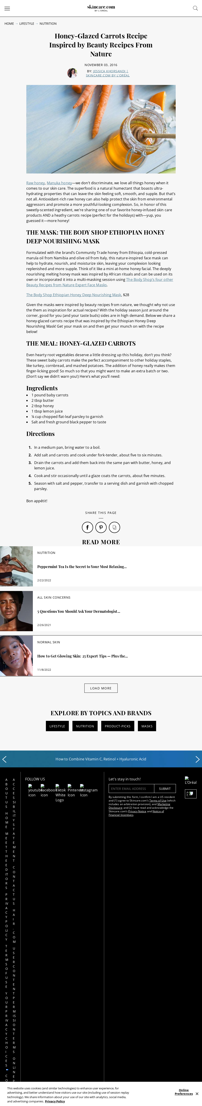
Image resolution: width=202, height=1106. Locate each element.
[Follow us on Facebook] (57, 787)
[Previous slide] (4, 759)
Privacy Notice (116, 811)
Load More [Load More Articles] (101, 688)
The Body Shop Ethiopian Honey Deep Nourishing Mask (73, 294)
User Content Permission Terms (32, 833)
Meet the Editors (15, 804)
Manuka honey (59, 182)
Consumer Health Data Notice (15, 878)
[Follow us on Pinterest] (68, 787)
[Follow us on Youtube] (52, 787)
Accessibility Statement (32, 786)
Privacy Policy (122, 914)
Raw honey (35, 182)
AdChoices (96, 914)
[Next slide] (197, 759)
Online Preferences (32, 856)
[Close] (197, 1094)
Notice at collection (32, 874)
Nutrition (48, 23)
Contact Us (31, 802)
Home (9, 23)
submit (143, 788)
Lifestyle (26, 23)
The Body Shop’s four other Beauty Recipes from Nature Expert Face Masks (99, 282)
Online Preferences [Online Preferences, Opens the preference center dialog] (184, 1092)
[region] (101, 1094)
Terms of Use (14, 835)
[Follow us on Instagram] (73, 787)
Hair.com (31, 813)
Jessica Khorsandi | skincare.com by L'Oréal (108, 73)
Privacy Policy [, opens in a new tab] (55, 1101)
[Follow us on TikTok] (63, 787)
